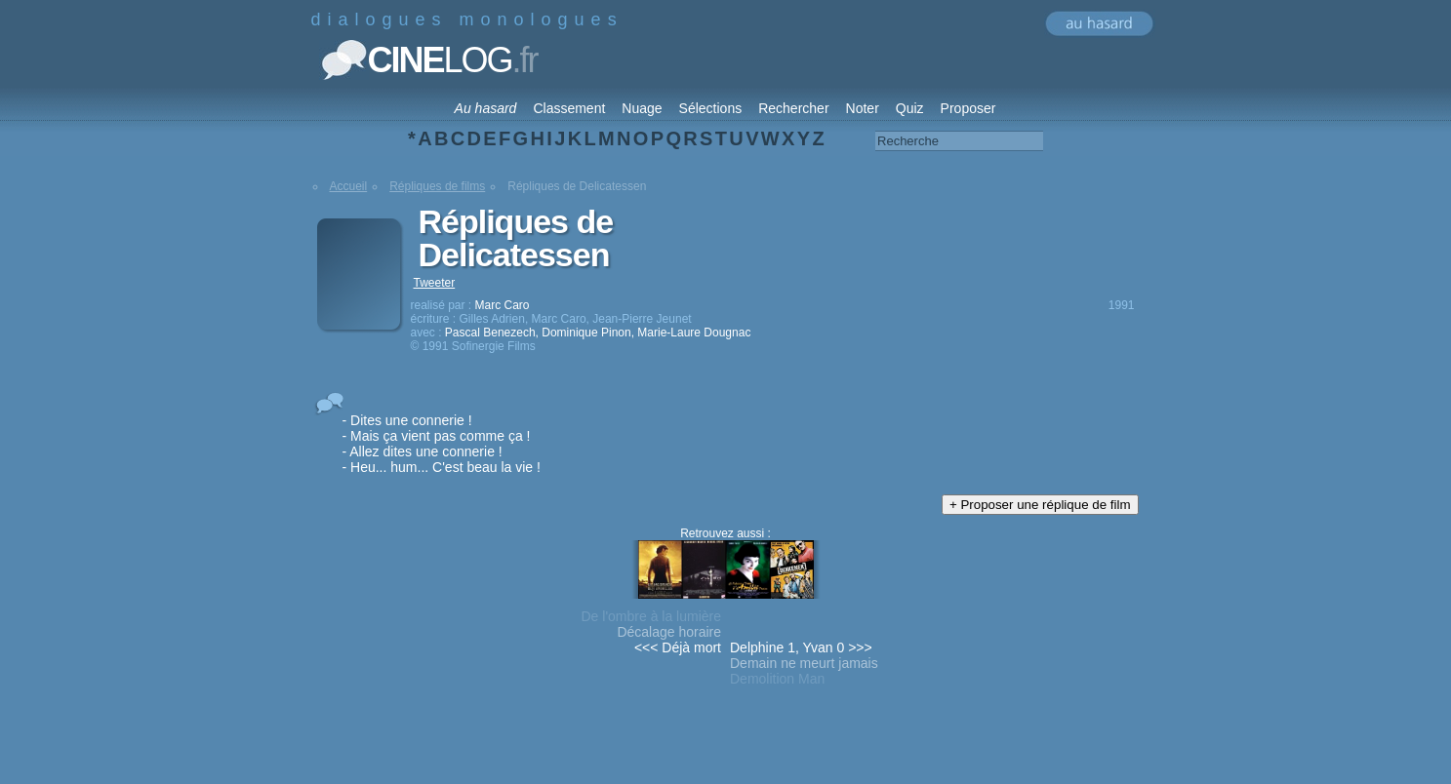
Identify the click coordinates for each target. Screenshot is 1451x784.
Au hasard (486, 108)
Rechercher (793, 108)
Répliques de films (437, 186)
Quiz (910, 108)
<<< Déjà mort (677, 647)
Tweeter (435, 283)
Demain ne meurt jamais (804, 663)
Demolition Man (777, 678)
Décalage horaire (669, 632)
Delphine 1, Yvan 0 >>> (801, 647)
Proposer (968, 108)
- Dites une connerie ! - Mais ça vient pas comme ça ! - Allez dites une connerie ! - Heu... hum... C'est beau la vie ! (442, 443)
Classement (569, 108)
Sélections (711, 108)
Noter (862, 108)
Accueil (349, 186)
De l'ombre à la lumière (651, 616)
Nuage (642, 108)
